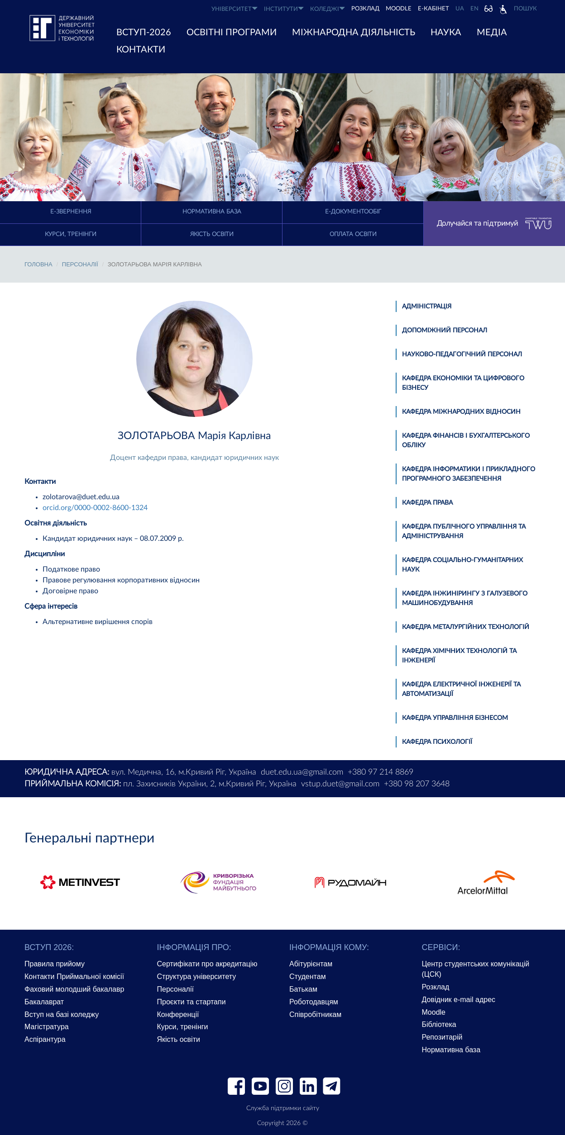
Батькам (303, 989)
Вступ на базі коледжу (61, 1014)
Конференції (178, 1014)
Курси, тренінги (70, 234)
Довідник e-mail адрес (459, 999)
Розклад (436, 987)
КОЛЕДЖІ (327, 8)
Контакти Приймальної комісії (74, 976)
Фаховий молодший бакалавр (74, 989)
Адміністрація (426, 306)
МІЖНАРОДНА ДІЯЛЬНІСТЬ (353, 32)
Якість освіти (212, 234)
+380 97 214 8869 (380, 772)
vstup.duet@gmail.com (340, 784)
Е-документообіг (353, 212)
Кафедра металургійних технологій (465, 627)
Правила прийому (54, 964)
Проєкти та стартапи (191, 1002)
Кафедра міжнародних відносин (461, 412)
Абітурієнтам (310, 964)
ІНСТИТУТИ (284, 8)
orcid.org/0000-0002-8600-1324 (95, 507)
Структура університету (196, 976)
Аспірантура (45, 1039)
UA (459, 9)
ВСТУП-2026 (143, 32)
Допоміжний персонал (444, 330)
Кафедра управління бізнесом (455, 718)
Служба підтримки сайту (282, 1108)
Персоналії (80, 264)
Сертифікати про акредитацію (207, 964)
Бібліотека (439, 1024)
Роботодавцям (313, 1002)
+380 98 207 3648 (417, 784)
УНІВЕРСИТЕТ (234, 8)
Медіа (492, 32)
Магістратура (46, 1027)
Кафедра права (427, 503)
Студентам (307, 976)
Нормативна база (211, 212)
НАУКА (446, 32)
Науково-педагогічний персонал (462, 354)
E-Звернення (70, 212)
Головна (38, 264)
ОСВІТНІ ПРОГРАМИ (232, 32)
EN (474, 9)
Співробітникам (315, 1014)
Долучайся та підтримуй (494, 224)
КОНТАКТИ (140, 49)
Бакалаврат (44, 1002)
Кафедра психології (437, 742)
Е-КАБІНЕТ (433, 9)
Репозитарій (442, 1037)
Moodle (399, 9)
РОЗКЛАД (365, 9)
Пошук (525, 9)
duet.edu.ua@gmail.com (302, 772)
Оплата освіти (353, 234)
